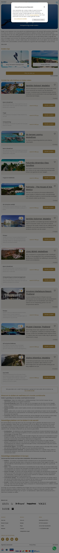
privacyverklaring (34, 15)
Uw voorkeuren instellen (20, 19)
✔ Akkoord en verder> (38, 20)
